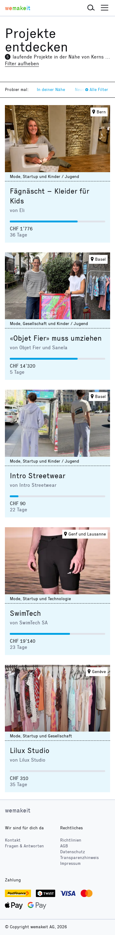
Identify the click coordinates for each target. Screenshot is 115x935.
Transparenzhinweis (79, 857)
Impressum (70, 863)
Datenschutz (72, 851)
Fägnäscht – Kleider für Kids (49, 196)
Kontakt (13, 840)
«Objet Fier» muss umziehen (56, 338)
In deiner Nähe (51, 89)
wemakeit (17, 810)
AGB (64, 846)
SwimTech (25, 613)
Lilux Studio (29, 750)
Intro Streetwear (37, 475)
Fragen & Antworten (24, 846)
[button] (91, 7)
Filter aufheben (22, 63)
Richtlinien (70, 840)
